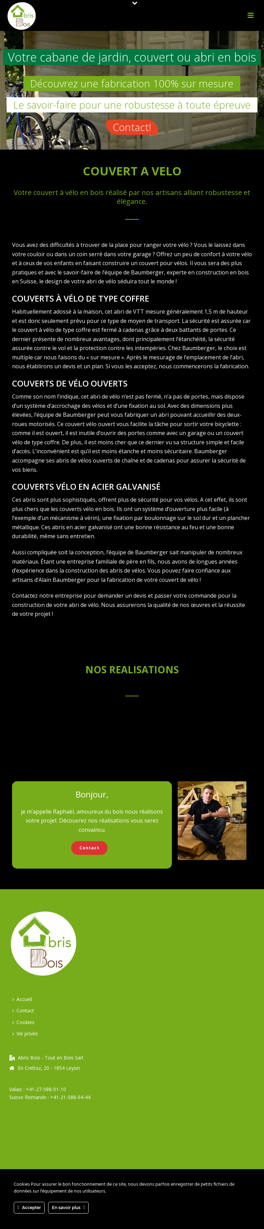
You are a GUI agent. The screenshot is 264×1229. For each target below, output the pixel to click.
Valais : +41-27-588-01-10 (37, 1089)
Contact (23, 1010)
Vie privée (25, 1033)
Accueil (22, 999)
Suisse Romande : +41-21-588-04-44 (49, 1097)
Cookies (23, 1022)
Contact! (132, 127)
